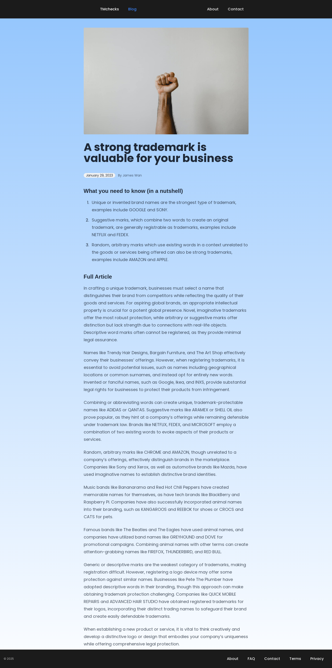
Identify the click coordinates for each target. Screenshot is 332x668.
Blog (132, 9)
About (213, 9)
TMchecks (109, 9)
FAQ (251, 658)
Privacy (317, 658)
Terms (295, 658)
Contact (236, 9)
